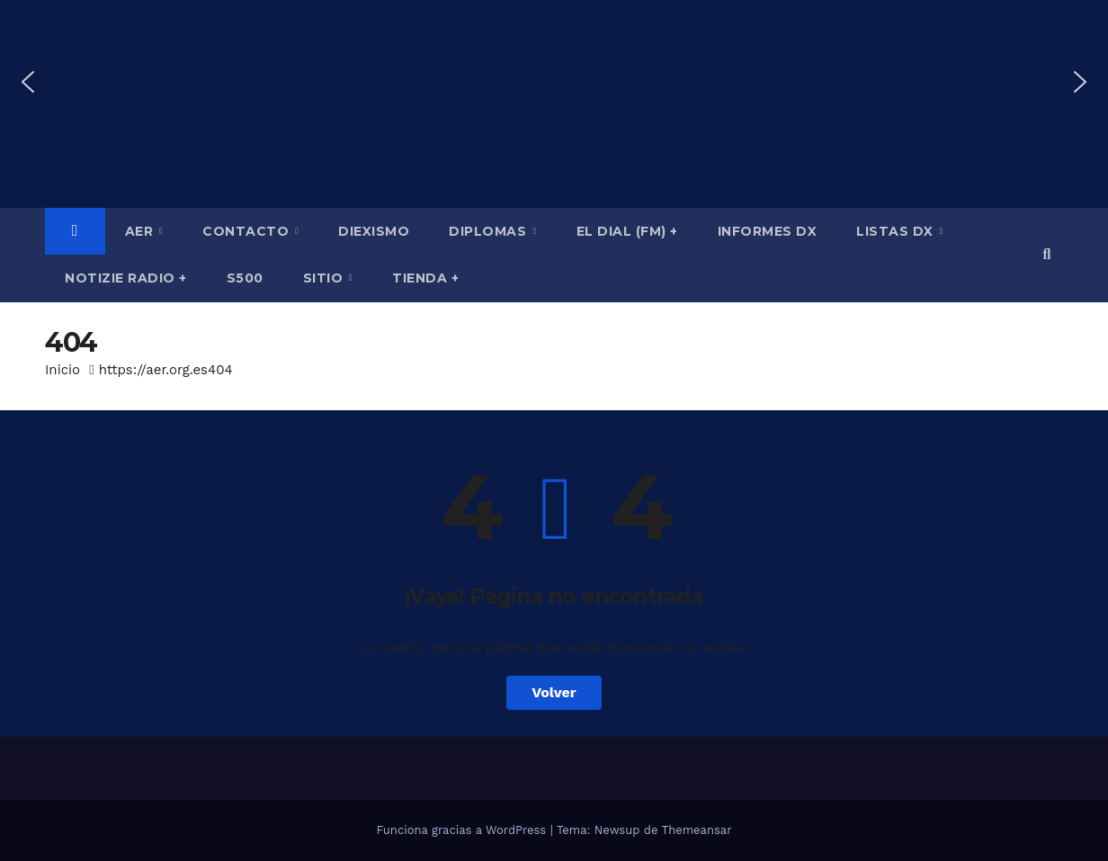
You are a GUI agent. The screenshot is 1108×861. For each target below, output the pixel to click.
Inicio (62, 370)
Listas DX (896, 231)
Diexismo (373, 231)
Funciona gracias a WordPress (463, 830)
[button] (27, 81)
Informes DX (768, 231)
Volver (554, 692)
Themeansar (697, 830)
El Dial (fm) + (627, 231)
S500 (245, 278)
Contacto (247, 231)
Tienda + (425, 278)
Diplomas (490, 231)
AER (141, 231)
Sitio (325, 278)
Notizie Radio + (126, 278)
